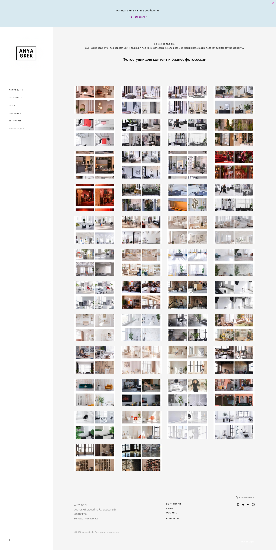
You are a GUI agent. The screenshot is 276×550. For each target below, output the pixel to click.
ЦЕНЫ (12, 105)
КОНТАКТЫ (15, 121)
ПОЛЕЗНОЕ (15, 113)
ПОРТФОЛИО (16, 90)
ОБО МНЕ (171, 513)
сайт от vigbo (248, 542)
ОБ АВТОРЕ (15, 98)
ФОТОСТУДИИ (16, 129)
